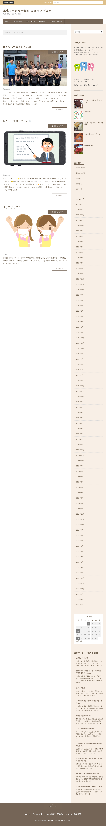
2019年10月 (80, 525)
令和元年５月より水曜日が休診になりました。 (89, 702)
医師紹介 (42, 21)
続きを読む (59, 109)
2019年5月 (79, 551)
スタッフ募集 (80, 688)
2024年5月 (79, 252)
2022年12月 (80, 338)
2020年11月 (80, 455)
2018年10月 (80, 589)
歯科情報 (79, 189)
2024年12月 (80, 215)
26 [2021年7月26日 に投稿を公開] (78, 638)
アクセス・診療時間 (55, 21)
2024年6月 (79, 247)
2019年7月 (79, 541)
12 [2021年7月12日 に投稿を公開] (78, 631)
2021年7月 (79, 412)
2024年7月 (79, 241)
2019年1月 (79, 573)
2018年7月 (79, 605)
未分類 (78, 178)
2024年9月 (79, 231)
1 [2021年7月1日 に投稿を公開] (88, 624)
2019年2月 (79, 567)
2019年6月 (79, 546)
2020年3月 (79, 498)
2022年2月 (79, 375)
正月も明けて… (89, 111)
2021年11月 (80, 391)
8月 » (82, 641)
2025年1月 (79, 209)
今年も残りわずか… (90, 145)
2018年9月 (79, 594)
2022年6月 (79, 364)
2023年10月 (80, 290)
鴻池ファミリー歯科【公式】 (86, 653)
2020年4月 (79, 492)
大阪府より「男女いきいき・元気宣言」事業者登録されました (89, 672)
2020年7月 (79, 476)
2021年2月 (79, 439)
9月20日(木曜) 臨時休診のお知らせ (87, 773)
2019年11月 (80, 519)
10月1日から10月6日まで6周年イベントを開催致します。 (89, 760)
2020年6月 (79, 482)
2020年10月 (80, 460)
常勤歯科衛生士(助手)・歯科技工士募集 (89, 786)
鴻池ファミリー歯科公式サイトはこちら (86, 85)
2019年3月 (79, 562)
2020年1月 (79, 509)
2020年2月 (79, 503)
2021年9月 (79, 402)
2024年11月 (80, 220)
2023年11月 (80, 284)
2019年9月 (79, 530)
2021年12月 (80, 386)
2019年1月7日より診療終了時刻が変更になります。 (89, 745)
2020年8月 (79, 471)
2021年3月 (79, 434)
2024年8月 (79, 236)
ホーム (7, 21)
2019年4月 (79, 557)
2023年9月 (79, 295)
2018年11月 (80, 583)
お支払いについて (82, 658)
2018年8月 (79, 599)
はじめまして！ (12, 207)
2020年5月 (79, 487)
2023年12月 (80, 279)
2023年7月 (79, 306)
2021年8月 (79, 407)
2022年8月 (79, 354)
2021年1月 (79, 444)
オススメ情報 (30, 21)
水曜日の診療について (83, 716)
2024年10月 (80, 225)
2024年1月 (79, 273)
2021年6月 (79, 418)
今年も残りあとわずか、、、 (93, 134)
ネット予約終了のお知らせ (85, 728)
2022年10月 (80, 348)
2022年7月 (79, 359)
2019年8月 (79, 535)
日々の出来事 (17, 21)
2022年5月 (79, 370)
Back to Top (53, 806)
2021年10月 (80, 396)
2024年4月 (79, 257)
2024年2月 (79, 268)
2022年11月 (80, 343)
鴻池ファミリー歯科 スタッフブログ (27, 10)
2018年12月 (80, 578)
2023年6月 (79, 311)
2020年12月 (80, 450)
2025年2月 (79, 204)
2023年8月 (79, 300)
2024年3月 (79, 263)
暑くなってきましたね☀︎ (17, 47)
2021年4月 (79, 428)
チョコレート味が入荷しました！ (56, 2)
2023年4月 (79, 322)
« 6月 (77, 641)
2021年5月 (79, 423)
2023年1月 (79, 332)
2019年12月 (80, 514)
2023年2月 (79, 327)
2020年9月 (79, 466)
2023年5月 (79, 316)
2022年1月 (79, 380)
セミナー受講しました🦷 (17, 121)
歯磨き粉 (79, 184)
